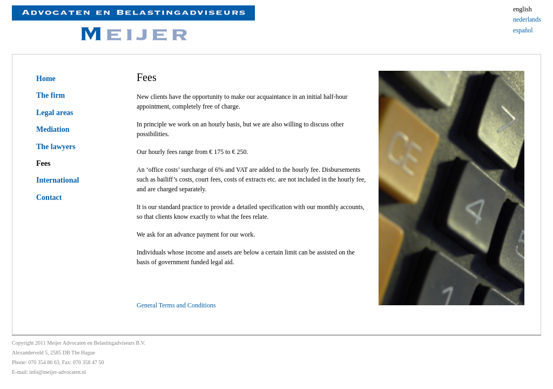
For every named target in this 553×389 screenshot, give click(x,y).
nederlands (527, 19)
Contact (49, 197)
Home (46, 79)
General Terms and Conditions (176, 305)
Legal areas (54, 113)
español (523, 30)
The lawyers (56, 147)
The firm (50, 95)
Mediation (52, 129)
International (57, 180)
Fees (43, 163)
